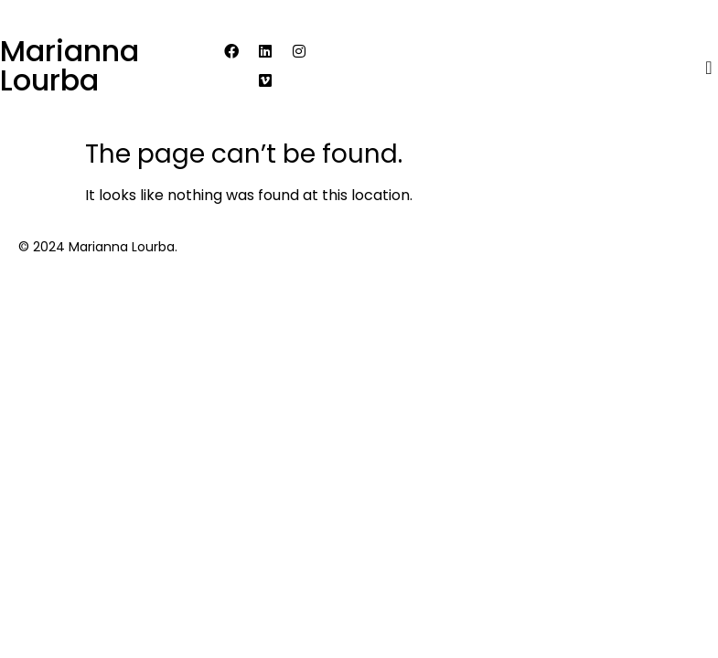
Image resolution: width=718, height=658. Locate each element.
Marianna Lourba (69, 65)
